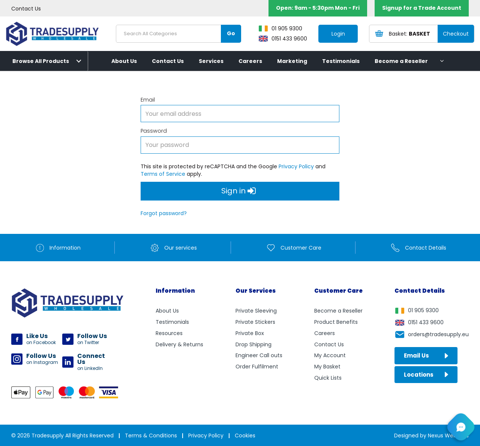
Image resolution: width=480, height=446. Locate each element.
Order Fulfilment (257, 366)
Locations (426, 375)
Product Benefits (336, 322)
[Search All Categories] (178, 34)
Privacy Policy (296, 166)
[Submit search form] (231, 34)
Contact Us (26, 8)
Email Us (426, 355)
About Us (124, 61)
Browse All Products (40, 61)
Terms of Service (163, 174)
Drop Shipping (254, 344)
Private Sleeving (256, 310)
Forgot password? (164, 213)
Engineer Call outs (259, 355)
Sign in (238, 191)
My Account (330, 355)
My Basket (327, 366)
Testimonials (341, 61)
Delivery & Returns (179, 344)
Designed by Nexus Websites (431, 435)
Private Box (250, 333)
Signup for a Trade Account (421, 8)
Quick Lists (328, 378)
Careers (250, 61)
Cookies (245, 435)
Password (154, 131)
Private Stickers (255, 322)
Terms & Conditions (151, 435)
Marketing (292, 61)
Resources (169, 333)
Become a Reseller (401, 61)
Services (211, 61)
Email (148, 99)
